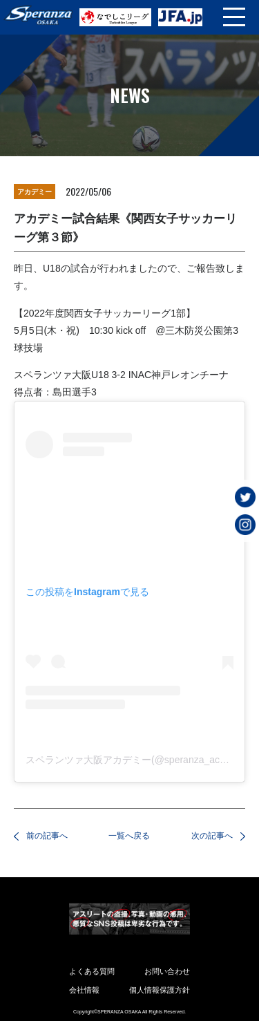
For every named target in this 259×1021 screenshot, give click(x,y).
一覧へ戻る (129, 836)
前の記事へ (47, 836)
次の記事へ (212, 836)
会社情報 (84, 990)
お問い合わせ (167, 971)
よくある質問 (92, 971)
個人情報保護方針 (159, 990)
